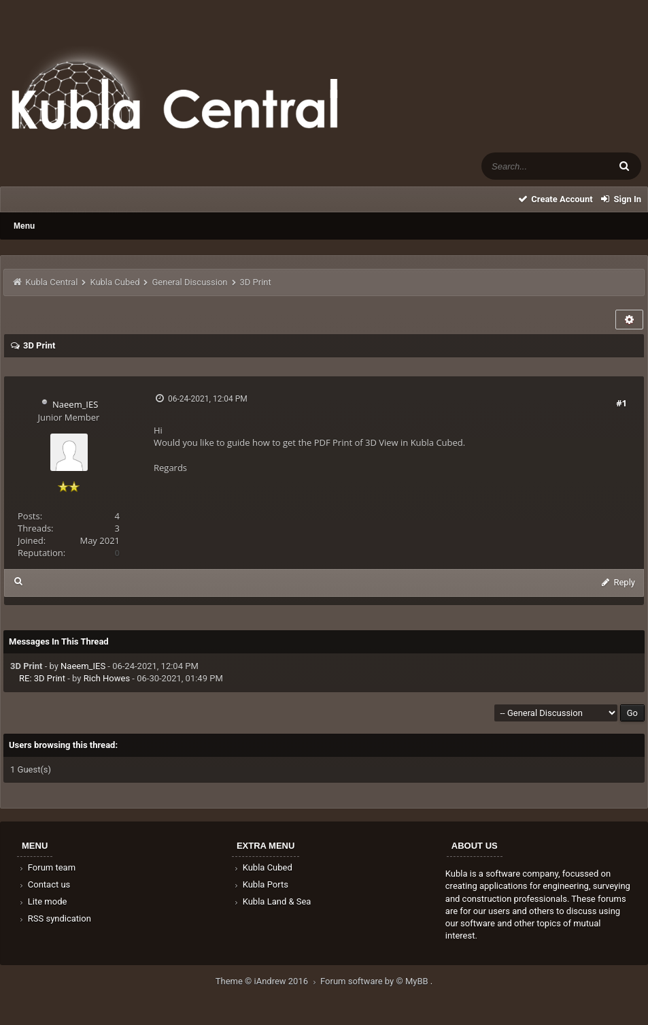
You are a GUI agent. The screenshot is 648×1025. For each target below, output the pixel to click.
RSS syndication (54, 918)
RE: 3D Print (42, 678)
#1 (621, 403)
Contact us (44, 884)
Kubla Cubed (114, 282)
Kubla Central (51, 282)
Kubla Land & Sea (272, 901)
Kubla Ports (260, 884)
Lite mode (42, 901)
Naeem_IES (75, 404)
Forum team (46, 867)
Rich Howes (107, 678)
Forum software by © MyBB (375, 981)
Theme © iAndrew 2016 (268, 981)
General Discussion (190, 282)
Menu (24, 226)
